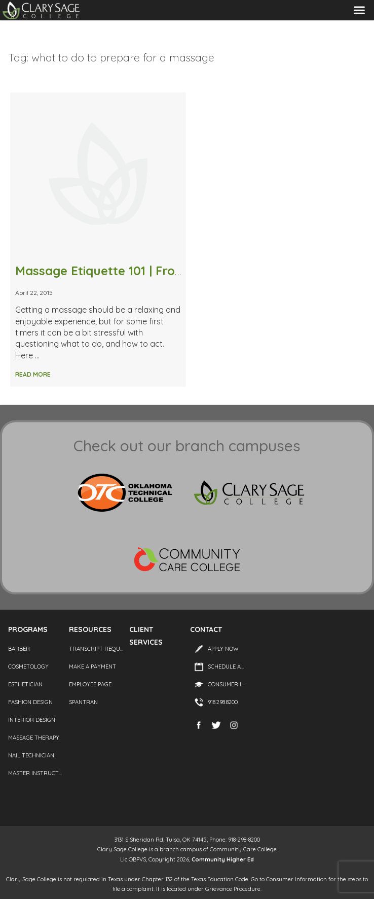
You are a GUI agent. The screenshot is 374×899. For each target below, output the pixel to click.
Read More (33, 374)
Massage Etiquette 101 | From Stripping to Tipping (161, 270)
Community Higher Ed (223, 859)
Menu (359, 10)
